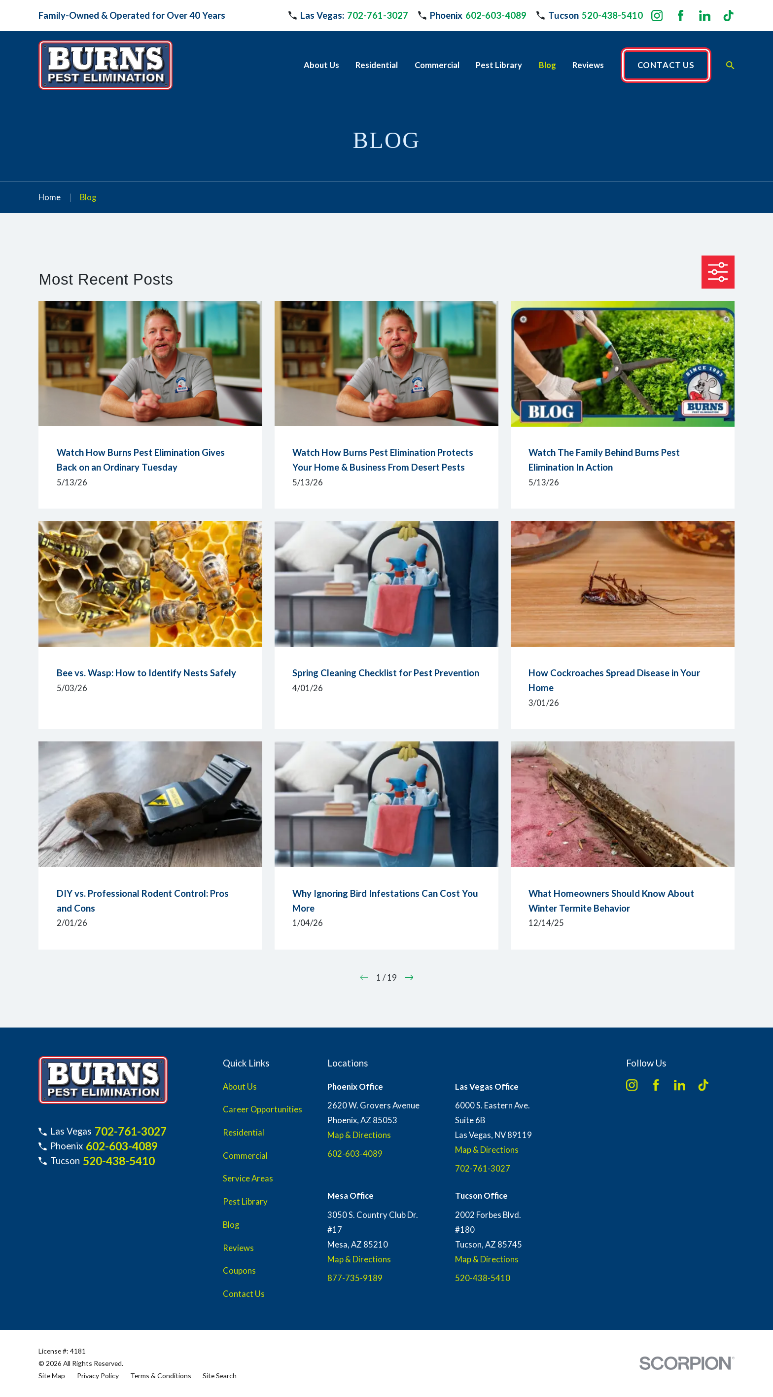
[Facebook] (680, 15)
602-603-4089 (496, 15)
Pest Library (245, 1202)
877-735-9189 (355, 1278)
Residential (243, 1133)
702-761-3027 (377, 15)
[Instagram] (657, 15)
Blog (231, 1225)
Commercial (245, 1156)
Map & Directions (359, 1135)
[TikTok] (728, 15)
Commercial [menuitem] (437, 65)
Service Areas (248, 1178)
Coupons (239, 1271)
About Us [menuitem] (321, 65)
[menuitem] (51, 1375)
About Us (240, 1087)
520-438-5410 (612, 15)
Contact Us (244, 1294)
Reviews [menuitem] (588, 65)
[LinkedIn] (704, 15)
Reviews (238, 1248)
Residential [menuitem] (376, 65)
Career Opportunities (262, 1109)
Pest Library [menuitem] (499, 65)
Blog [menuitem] (547, 65)
